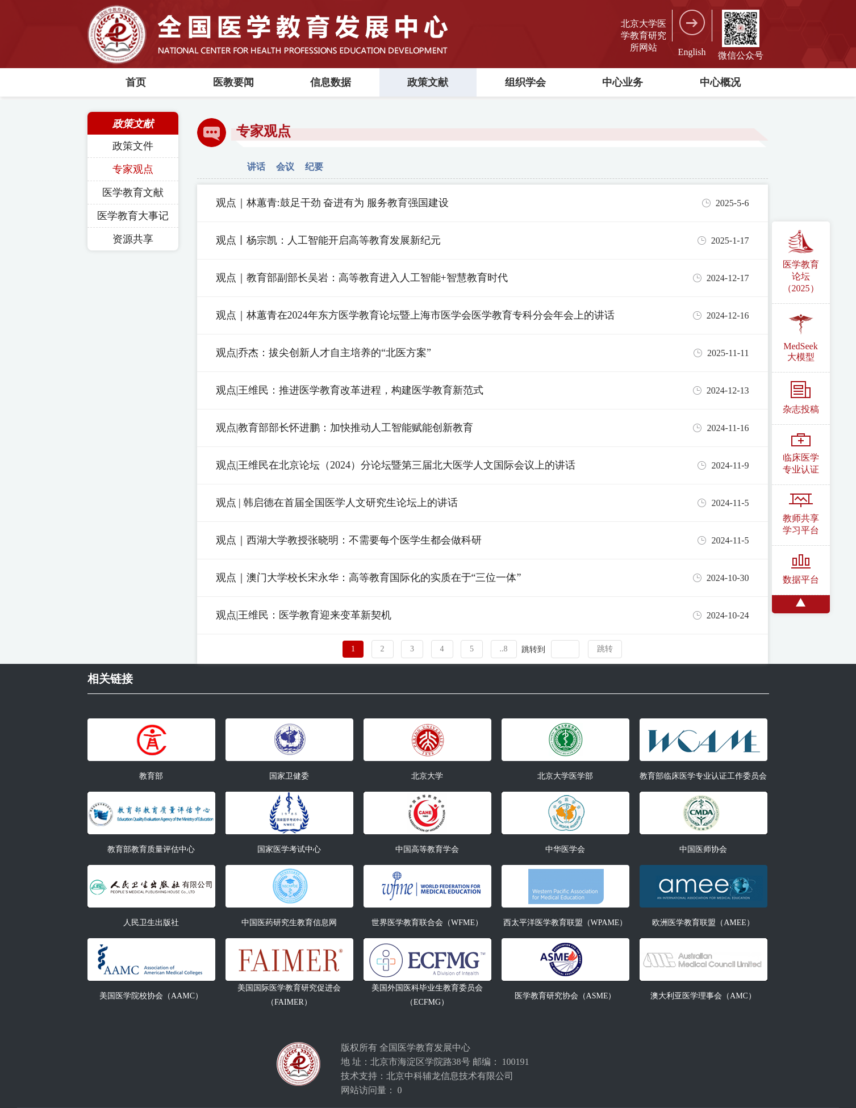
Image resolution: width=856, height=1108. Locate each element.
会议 (285, 167)
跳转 (605, 649)
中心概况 (720, 82)
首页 (136, 82)
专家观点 (132, 169)
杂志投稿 (801, 397)
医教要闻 (233, 82)
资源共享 (132, 239)
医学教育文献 (133, 192)
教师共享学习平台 (801, 514)
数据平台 (801, 569)
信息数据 (330, 82)
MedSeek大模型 (800, 337)
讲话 (256, 167)
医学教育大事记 (133, 215)
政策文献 (427, 82)
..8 (504, 649)
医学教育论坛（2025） (801, 261)
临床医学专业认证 (801, 453)
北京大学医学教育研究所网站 (643, 35)
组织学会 (525, 82)
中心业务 (622, 82)
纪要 (314, 167)
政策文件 (132, 146)
